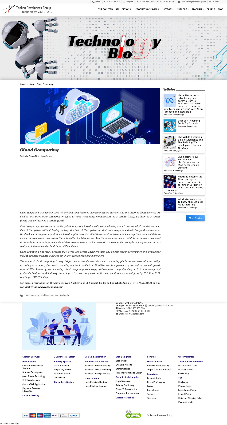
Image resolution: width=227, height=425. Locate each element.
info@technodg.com (196, 2)
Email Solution (154, 361)
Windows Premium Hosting (97, 365)
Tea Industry (59, 377)
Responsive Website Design (129, 372)
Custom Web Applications (34, 384)
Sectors (169, 9)
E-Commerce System (64, 356)
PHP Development (31, 380)
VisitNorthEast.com (187, 365)
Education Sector (62, 373)
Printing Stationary (125, 385)
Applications (124, 9)
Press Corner (153, 390)
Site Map (151, 398)
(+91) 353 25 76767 (111, 2)
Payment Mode (185, 402)
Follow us (216, 2)
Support (183, 9)
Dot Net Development (32, 372)
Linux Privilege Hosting (95, 386)
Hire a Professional (156, 382)
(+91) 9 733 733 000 (144, 2)
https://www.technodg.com (47, 287)
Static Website (123, 368)
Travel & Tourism (61, 365)
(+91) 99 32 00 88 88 (164, 2)
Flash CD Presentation (126, 389)
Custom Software (31, 356)
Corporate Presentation (127, 393)
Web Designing (123, 356)
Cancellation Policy (187, 390)
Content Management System (32, 367)
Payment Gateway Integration (31, 389)
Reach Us (198, 9)
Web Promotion (186, 356)
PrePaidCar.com (185, 369)
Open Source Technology (33, 376)
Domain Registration (95, 356)
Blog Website (122, 360)
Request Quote (154, 378)
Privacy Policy (185, 386)
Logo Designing (123, 381)
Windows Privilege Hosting (97, 373)
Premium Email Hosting (158, 365)
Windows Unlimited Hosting (98, 369)
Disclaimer (183, 382)
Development (29, 361)
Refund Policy (184, 394)
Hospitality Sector (62, 369)
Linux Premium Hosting (96, 382)
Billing (211, 9)
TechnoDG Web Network (190, 361)
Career (150, 386)
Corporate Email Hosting (159, 369)
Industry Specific (62, 361)
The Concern (105, 9)
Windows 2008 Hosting (97, 361)
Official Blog (183, 373)
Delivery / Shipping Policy (190, 398)
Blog (220, 9)
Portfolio (152, 356)
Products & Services (148, 9)
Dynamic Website (124, 364)
